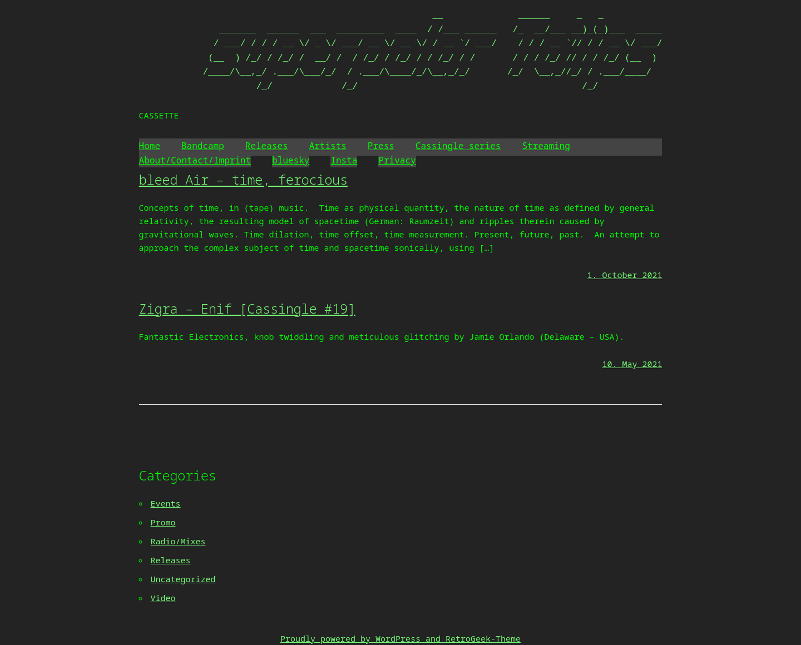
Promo (163, 522)
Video (163, 597)
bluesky (290, 160)
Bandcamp (202, 146)
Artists (328, 146)
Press (381, 146)
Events (166, 503)
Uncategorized (183, 578)
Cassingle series (458, 146)
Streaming (546, 146)
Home (149, 146)
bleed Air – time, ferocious (243, 179)
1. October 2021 (624, 274)
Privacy (397, 160)
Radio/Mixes (178, 541)
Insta (343, 160)
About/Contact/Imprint (195, 160)
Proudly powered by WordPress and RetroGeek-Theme (400, 638)
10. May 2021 (632, 363)
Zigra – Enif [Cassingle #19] (247, 308)
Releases (266, 146)
